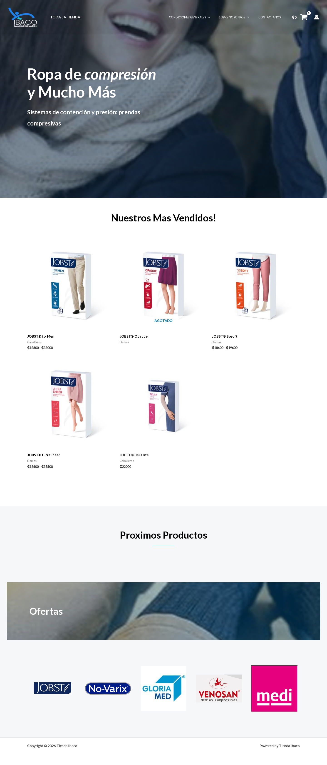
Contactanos (271, 17)
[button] (216, 17)
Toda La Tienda (64, 17)
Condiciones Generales (197, 17)
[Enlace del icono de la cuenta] (316, 17)
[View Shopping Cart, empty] (300, 17)
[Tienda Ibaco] (22, 16)
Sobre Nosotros (239, 17)
